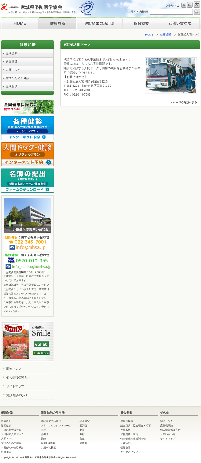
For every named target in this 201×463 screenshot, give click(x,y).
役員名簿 (125, 429)
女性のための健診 (17, 78)
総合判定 (85, 421)
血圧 (43, 429)
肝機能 (44, 434)
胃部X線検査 (48, 443)
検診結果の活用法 (99, 23)
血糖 (82, 434)
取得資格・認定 (129, 434)
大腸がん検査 (48, 447)
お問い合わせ (180, 23)
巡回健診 (12, 61)
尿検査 (83, 443)
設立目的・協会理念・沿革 (135, 425)
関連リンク (13, 368)
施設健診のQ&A (17, 395)
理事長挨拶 (141, 23)
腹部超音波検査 (12, 429)
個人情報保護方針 (18, 377)
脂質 (82, 429)
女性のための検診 (11, 443)
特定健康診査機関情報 (133, 438)
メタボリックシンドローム (56, 425)
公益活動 (125, 443)
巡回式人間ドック (14, 434)
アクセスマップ (129, 451)
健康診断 (57, 23)
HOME (20, 23)
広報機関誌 (166, 425)
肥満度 (83, 425)
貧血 (82, 438)
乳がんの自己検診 (14, 447)
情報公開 (125, 447)
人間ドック (13, 69)
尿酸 (43, 438)
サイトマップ (15, 386)
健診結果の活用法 (51, 421)
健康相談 (12, 86)
